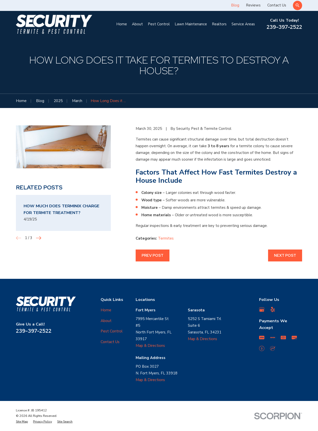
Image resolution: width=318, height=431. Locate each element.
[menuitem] (22, 422)
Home (106, 310)
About (106, 320)
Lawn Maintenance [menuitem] (191, 24)
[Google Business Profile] (261, 309)
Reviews (253, 5)
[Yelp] (272, 309)
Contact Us (276, 5)
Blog (235, 5)
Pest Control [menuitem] (159, 24)
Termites (166, 238)
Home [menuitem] (121, 24)
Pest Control (111, 331)
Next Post (285, 255)
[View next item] (38, 238)
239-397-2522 (284, 27)
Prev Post (152, 255)
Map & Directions (150, 345)
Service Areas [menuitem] (243, 24)
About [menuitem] (137, 24)
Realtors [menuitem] (219, 24)
